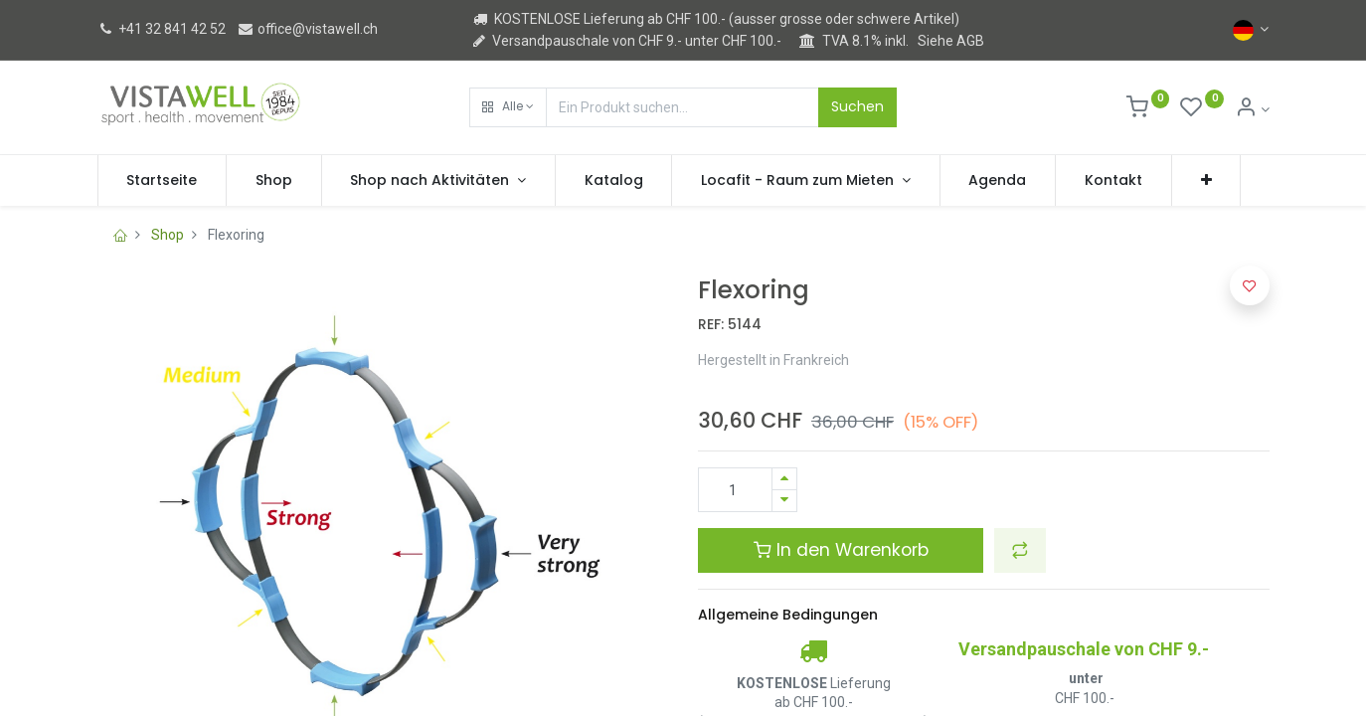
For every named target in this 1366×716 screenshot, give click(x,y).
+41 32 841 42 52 (161, 29)
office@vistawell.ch (307, 29)
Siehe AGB (951, 41)
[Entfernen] (784, 500)
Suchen (857, 106)
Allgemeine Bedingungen (788, 615)
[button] (508, 107)
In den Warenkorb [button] (841, 550)
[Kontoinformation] (1252, 109)
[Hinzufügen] (784, 478)
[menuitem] (162, 181)
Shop (167, 235)
